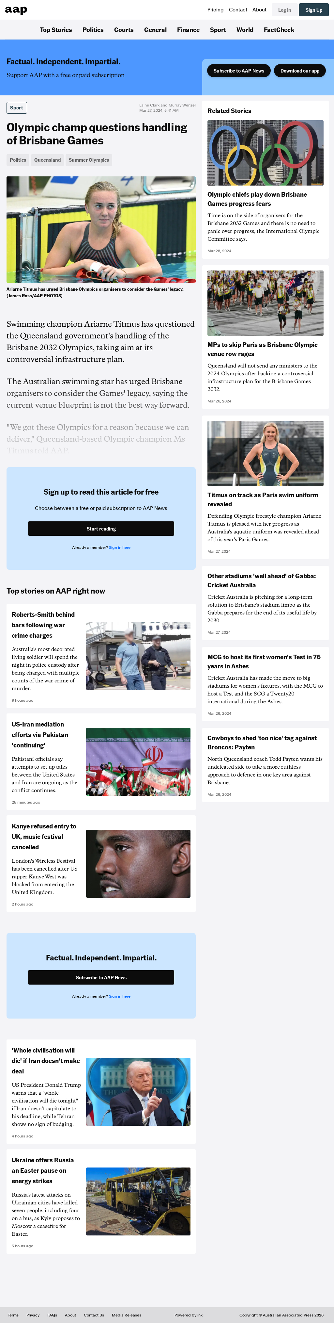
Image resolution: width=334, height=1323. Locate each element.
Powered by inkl (189, 1315)
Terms (13, 1315)
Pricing (215, 10)
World (244, 29)
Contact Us (94, 1315)
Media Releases (126, 1315)
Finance (188, 29)
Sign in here (119, 547)
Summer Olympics (89, 159)
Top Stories (56, 29)
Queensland (47, 159)
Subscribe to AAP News (239, 70)
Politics (93, 29)
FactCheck (279, 29)
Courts (124, 29)
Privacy (32, 1315)
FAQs (52, 1315)
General (155, 29)
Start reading (101, 528)
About (259, 10)
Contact (238, 10)
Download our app (300, 70)
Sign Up (314, 10)
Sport (218, 29)
